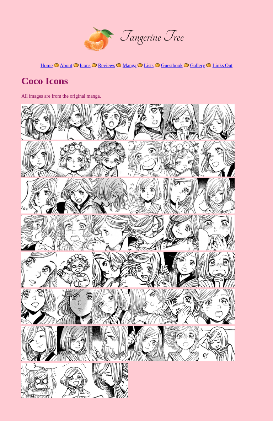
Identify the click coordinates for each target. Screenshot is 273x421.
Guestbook (172, 65)
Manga (129, 65)
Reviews (106, 65)
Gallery (197, 65)
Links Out (222, 65)
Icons (85, 65)
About (66, 65)
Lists (149, 65)
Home (47, 65)
